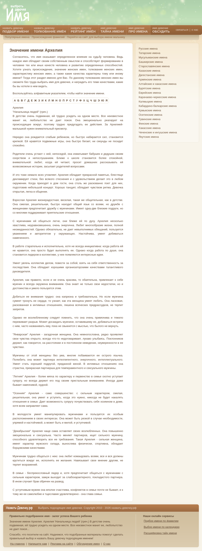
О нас (107, 543)
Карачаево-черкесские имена (157, 97)
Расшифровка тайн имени (160, 533)
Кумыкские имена (150, 110)
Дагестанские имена (152, 75)
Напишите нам (37, 543)
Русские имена (148, 48)
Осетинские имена (150, 114)
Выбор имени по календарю (161, 527)
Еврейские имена (150, 92)
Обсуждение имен (88, 543)
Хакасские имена (150, 128)
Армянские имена (150, 79)
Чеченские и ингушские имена (158, 132)
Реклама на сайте (61, 543)
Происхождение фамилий (48, 37)
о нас (194, 29)
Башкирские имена (151, 61)
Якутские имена (149, 136)
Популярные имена (17, 37)
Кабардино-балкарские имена (158, 106)
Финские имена (148, 123)
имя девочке (161, 29)
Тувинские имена (149, 119)
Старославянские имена (154, 66)
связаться (182, 29)
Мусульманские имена (153, 57)
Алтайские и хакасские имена (157, 83)
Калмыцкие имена (150, 101)
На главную (17, 543)
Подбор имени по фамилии (161, 520)
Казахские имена (149, 70)
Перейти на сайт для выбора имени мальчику (96, 37)
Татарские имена (149, 53)
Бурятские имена (149, 88)
